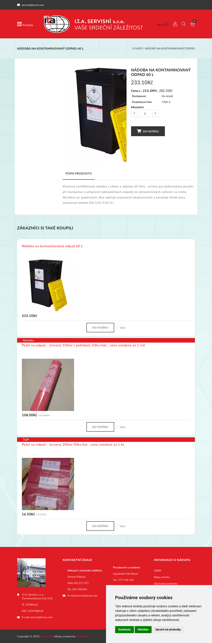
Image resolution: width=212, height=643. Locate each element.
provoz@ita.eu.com (42, 617)
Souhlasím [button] (124, 629)
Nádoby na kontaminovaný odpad (170, 48)
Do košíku (148, 131)
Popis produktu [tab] (79, 173)
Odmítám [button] (143, 629)
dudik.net (82, 636)
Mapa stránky (162, 576)
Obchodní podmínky (166, 583)
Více (122, 327)
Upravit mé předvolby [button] (168, 629)
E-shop (137, 48)
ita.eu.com (46, 636)
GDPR (157, 570)
